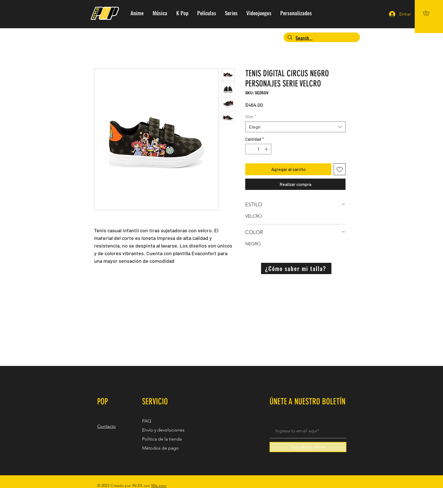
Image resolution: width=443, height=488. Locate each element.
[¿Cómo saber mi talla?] (296, 268)
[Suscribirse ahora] (308, 447)
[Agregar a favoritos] (340, 169)
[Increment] (266, 149)
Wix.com (158, 485)
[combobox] (295, 127)
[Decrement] (249, 149)
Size (250, 116)
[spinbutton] (258, 149)
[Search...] (322, 38)
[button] (429, 12)
